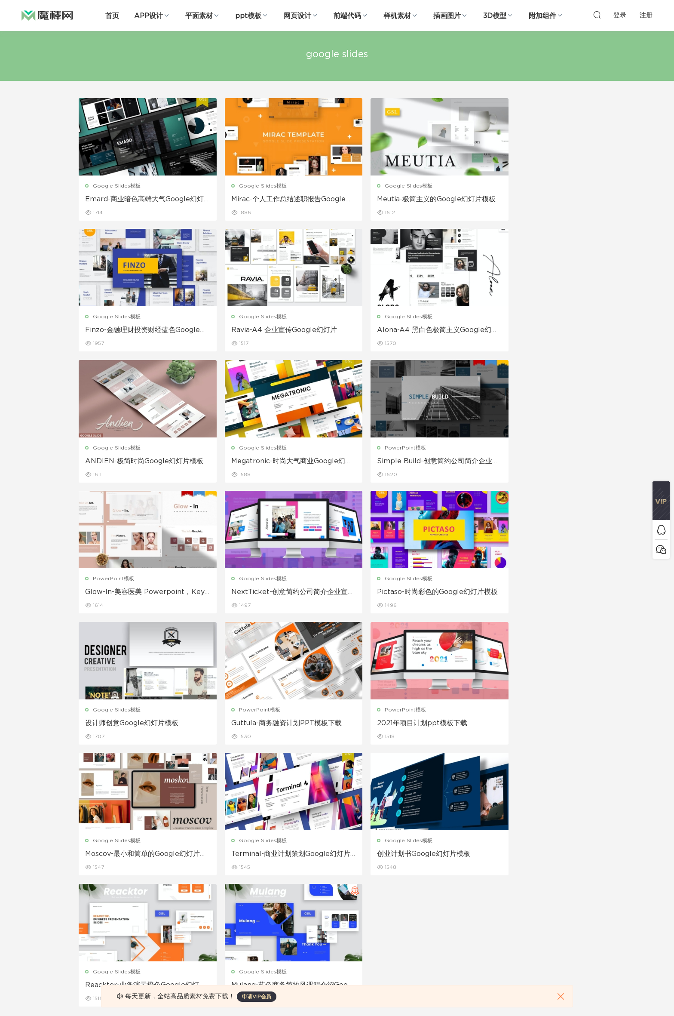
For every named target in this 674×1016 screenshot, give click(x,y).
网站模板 (89, 875)
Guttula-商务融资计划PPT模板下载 (268, 593)
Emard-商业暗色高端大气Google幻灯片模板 (138, 199)
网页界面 (89, 838)
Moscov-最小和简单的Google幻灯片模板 (533, 593)
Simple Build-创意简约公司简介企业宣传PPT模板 (140, 462)
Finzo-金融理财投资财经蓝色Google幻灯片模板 (533, 199)
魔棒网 (47, 15)
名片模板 (254, 893)
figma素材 (91, 893)
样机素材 (397, 15)
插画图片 (447, 15)
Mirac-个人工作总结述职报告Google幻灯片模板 (271, 199)
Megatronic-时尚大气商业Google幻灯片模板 (532, 331)
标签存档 (419, 893)
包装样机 (337, 838)
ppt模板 (248, 15)
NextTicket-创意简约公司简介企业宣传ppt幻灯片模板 (402, 462)
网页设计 (297, 15)
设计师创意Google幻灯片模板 (132, 592)
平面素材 (199, 15)
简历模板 (254, 912)
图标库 (87, 912)
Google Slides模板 (117, 185)
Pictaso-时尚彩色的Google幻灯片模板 (532, 462)
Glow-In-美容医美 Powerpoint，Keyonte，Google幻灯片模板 (270, 462)
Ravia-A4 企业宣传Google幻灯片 (138, 330)
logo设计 (173, 949)
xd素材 (87, 967)
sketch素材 (93, 949)
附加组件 (542, 15)
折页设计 (254, 856)
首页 (112, 15)
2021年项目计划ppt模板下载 (393, 592)
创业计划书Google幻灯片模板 (263, 723)
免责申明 (419, 856)
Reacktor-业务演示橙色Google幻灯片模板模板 (401, 724)
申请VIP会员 (256, 996)
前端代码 (347, 15)
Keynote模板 (178, 856)
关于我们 (419, 838)
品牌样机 (337, 875)
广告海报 (254, 838)
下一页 (383, 770)
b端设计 (88, 856)
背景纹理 (172, 930)
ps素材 (87, 930)
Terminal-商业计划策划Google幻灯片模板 (138, 724)
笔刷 (167, 893)
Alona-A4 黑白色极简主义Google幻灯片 (270, 331)
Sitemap (420, 875)
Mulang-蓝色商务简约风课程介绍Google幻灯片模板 (533, 724)
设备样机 (337, 856)
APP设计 (148, 15)
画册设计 (254, 875)
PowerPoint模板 (114, 448)
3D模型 (494, 15)
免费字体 (254, 930)
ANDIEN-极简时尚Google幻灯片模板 (400, 331)
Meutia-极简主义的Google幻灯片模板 (400, 199)
